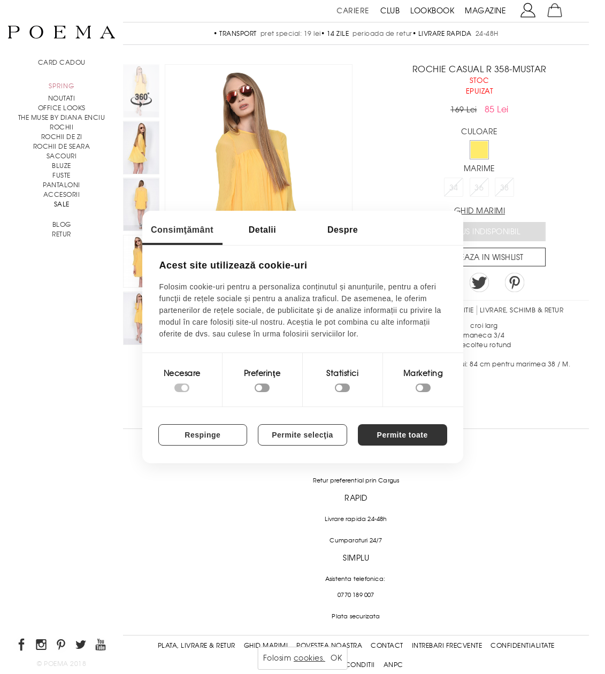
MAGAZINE (485, 10)
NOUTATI (61, 98)
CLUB (390, 10)
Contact (387, 645)
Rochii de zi (61, 137)
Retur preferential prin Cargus (356, 480)
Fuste (61, 175)
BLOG (61, 224)
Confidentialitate (523, 645)
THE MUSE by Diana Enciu (61, 117)
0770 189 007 (356, 595)
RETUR (61, 234)
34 (453, 187)
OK (336, 658)
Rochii (61, 127)
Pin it (514, 282)
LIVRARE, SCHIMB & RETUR (522, 310)
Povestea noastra (329, 645)
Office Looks (62, 108)
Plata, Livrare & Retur (196, 645)
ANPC (393, 665)
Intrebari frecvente (447, 645)
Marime (479, 168)
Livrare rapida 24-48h (356, 519)
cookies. (309, 658)
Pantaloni (61, 185)
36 (479, 187)
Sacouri (62, 156)
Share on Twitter (479, 282)
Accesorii (61, 194)
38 (504, 187)
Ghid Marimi (266, 645)
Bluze (61, 166)
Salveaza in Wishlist (483, 257)
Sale (62, 204)
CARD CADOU (62, 62)
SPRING (61, 86)
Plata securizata (356, 616)
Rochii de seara (61, 146)
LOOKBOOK (432, 10)
